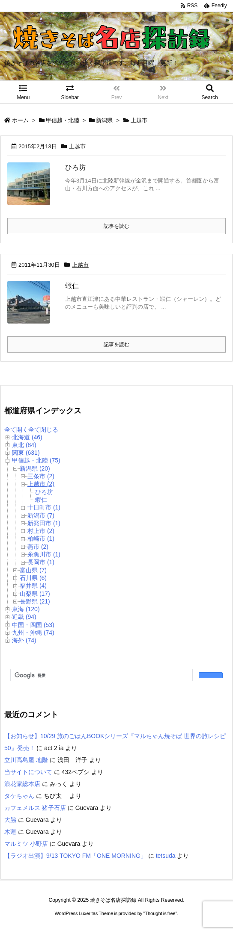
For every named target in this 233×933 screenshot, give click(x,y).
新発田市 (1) (43, 523)
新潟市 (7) (40, 515)
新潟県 (104, 120)
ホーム (20, 120)
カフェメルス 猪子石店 (35, 807)
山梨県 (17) (35, 593)
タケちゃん (19, 795)
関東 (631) (26, 452)
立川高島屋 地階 (26, 759)
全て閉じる (43, 429)
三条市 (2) (40, 476)
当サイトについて (28, 771)
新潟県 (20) (35, 468)
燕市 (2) (37, 546)
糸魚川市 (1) (43, 554)
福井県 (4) (33, 585)
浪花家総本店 (22, 783)
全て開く (16, 429)
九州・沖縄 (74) (33, 632)
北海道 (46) (27, 437)
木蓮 (10, 831)
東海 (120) (26, 609)
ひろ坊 (75, 167)
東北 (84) (24, 444)
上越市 (77, 146)
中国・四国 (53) (33, 624)
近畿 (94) (24, 616)
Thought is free (160, 921)
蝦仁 (72, 285)
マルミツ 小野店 (26, 843)
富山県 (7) (33, 570)
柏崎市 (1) (40, 538)
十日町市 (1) (43, 507)
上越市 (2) (40, 483)
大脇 (10, 819)
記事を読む (116, 226)
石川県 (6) (33, 577)
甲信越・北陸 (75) (36, 460)
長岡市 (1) (40, 562)
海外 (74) (24, 640)
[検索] (101, 675)
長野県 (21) (35, 601)
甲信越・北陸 (62, 120)
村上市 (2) (40, 530)
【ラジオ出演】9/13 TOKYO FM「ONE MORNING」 (75, 855)
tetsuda (166, 855)
